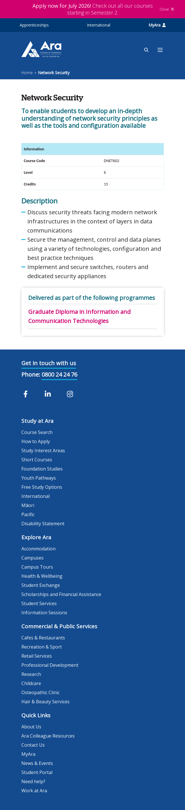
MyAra (157, 25)
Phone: (30, 374)
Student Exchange (40, 585)
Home (27, 72)
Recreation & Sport (41, 647)
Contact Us (33, 745)
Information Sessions (44, 612)
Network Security (54, 72)
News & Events (37, 763)
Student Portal (36, 772)
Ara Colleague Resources (48, 736)
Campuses (32, 558)
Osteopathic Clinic (40, 692)
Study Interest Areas (43, 450)
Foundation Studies (42, 469)
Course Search (36, 432)
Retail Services (36, 656)
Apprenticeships (34, 25)
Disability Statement (42, 523)
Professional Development (49, 665)
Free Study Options (41, 487)
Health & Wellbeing (41, 576)
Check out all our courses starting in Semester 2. (92, 9)
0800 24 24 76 (59, 374)
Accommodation (38, 549)
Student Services (39, 603)
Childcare (31, 683)
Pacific (27, 514)
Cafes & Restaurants (43, 638)
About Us (31, 727)
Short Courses (36, 459)
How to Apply (35, 441)
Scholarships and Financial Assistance (61, 594)
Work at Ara (34, 790)
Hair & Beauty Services (45, 701)
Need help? (33, 781)
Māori (27, 505)
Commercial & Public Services (59, 626)
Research (31, 674)
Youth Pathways (38, 478)
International (98, 25)
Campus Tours (37, 567)
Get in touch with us (48, 363)
